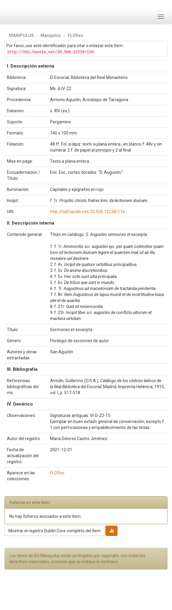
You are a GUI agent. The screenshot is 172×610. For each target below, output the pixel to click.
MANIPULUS (21, 35)
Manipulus (50, 35)
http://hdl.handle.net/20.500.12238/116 (87, 211)
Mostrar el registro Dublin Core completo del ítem (54, 530)
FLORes (75, 35)
